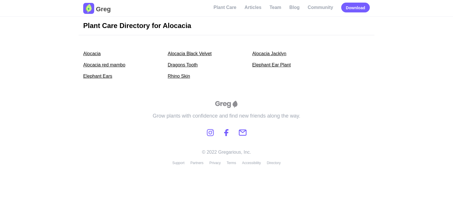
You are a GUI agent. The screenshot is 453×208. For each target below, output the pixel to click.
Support (178, 163)
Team (275, 7)
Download (355, 7)
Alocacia (92, 53)
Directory (274, 163)
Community (320, 7)
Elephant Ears (97, 76)
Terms (231, 163)
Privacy (215, 163)
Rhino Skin (179, 76)
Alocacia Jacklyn (269, 53)
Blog (294, 7)
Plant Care (224, 7)
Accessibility (251, 163)
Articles (252, 7)
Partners (196, 163)
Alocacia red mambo (104, 64)
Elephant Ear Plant (271, 64)
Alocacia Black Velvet (189, 53)
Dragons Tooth (183, 64)
